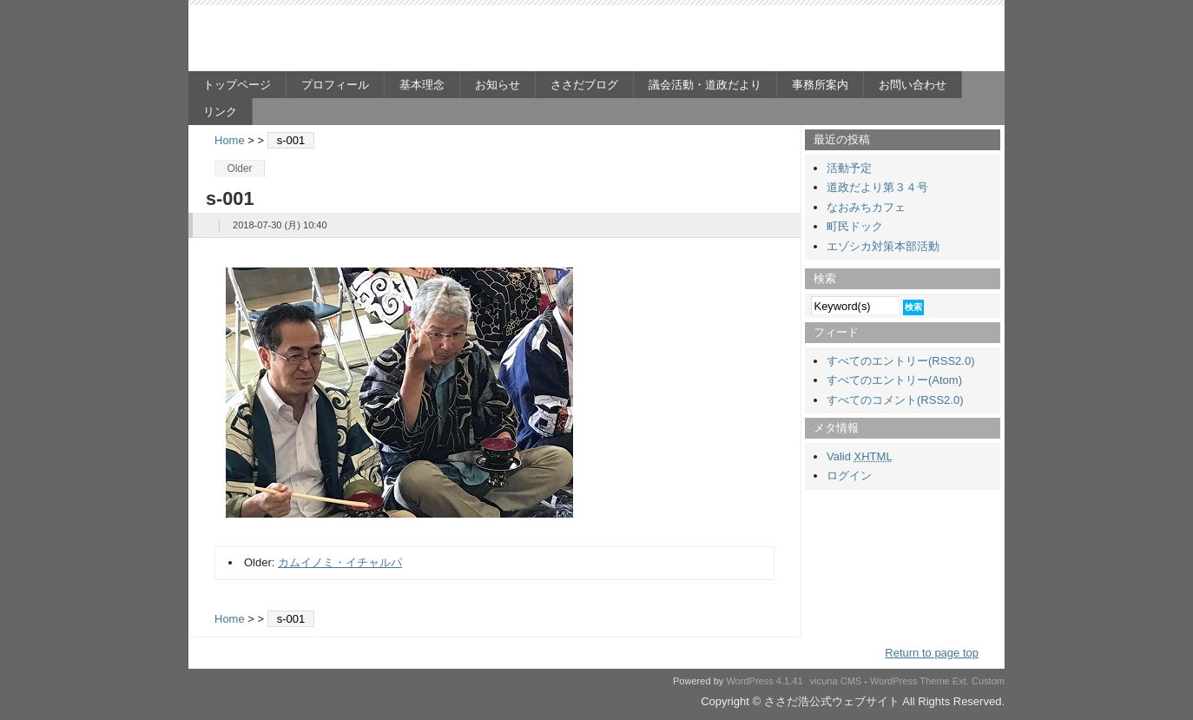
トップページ (237, 84)
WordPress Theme (910, 681)
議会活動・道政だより (705, 84)
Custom (988, 681)
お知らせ (497, 84)
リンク (220, 111)
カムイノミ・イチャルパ (340, 562)
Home (229, 140)
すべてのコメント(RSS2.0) (895, 399)
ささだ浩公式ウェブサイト (358, 40)
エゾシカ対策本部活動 (883, 246)
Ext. (960, 681)
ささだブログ (584, 84)
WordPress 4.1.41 (764, 681)
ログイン (849, 475)
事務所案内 (820, 84)
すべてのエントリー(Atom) (894, 379)
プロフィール (335, 84)
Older (239, 168)
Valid (860, 456)
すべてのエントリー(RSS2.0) (900, 360)
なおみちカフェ (866, 207)
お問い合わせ (912, 84)
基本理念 (422, 84)
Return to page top (932, 652)
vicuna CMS (836, 681)
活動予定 (849, 168)
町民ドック (855, 226)
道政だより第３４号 (877, 187)
